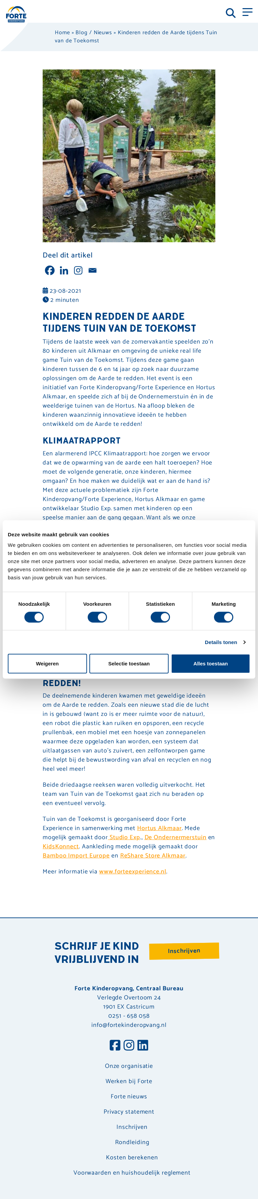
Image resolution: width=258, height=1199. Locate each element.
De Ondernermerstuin (176, 837)
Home (62, 32)
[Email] (92, 270)
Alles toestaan (210, 663)
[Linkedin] (64, 270)
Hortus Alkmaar (159, 828)
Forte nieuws (129, 1096)
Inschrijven (184, 951)
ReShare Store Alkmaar (153, 856)
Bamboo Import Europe (76, 856)
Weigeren (47, 663)
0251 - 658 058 (129, 1016)
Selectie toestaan (129, 663)
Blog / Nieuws (94, 32)
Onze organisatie (129, 1066)
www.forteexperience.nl (132, 872)
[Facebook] (49, 270)
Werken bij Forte (129, 1081)
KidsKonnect (61, 847)
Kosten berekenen (132, 1157)
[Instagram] (78, 270)
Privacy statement (129, 1112)
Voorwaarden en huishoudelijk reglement (132, 1173)
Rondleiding (132, 1142)
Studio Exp (124, 837)
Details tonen (221, 642)
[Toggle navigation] (247, 11)
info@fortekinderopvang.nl (129, 1025)
